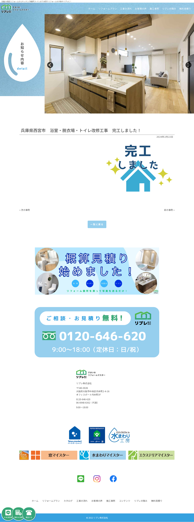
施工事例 (154, 8)
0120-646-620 (83, 399)
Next (188, 65)
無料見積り (185, 8)
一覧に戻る (97, 224)
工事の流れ (126, 8)
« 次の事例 (24, 210)
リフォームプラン (107, 8)
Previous (50, 65)
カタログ (68, 501)
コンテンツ (124, 501)
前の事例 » (169, 210)
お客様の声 (141, 8)
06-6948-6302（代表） (87, 402)
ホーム (91, 8)
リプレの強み (169, 8)
